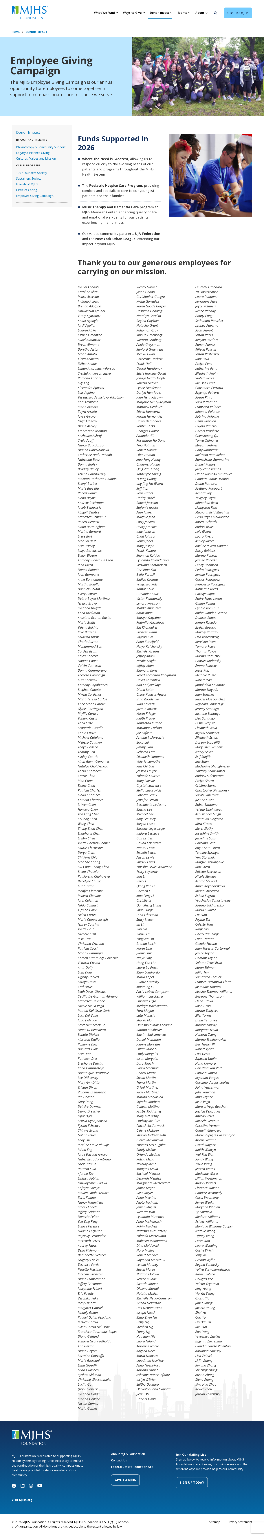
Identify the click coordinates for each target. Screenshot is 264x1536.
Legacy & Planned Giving (33, 153)
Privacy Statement (240, 1522)
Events (182, 13)
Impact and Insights (31, 139)
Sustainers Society (28, 178)
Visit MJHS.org (22, 1500)
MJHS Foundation (24, 1432)
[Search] (214, 13)
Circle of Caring (26, 190)
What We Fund (104, 13)
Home (16, 32)
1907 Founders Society (31, 173)
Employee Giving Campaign (35, 196)
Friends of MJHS (27, 184)
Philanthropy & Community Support (40, 147)
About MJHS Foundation (128, 1454)
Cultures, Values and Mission (36, 158)
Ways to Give (132, 13)
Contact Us (119, 1460)
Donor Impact (159, 13)
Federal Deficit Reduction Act (132, 1467)
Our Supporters (28, 165)
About (199, 13)
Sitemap (214, 1522)
